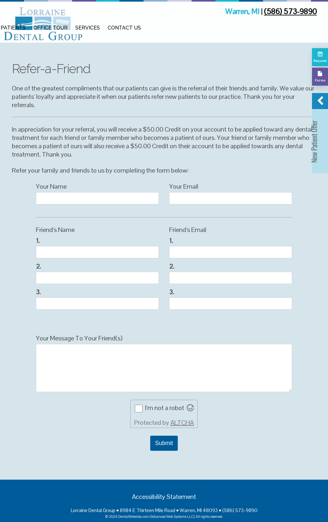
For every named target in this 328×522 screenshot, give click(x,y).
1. (38, 240)
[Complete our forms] (320, 77)
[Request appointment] (320, 57)
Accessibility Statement (164, 496)
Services (87, 28)
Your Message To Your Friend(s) (79, 338)
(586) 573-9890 (290, 11)
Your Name (51, 186)
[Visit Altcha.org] (190, 409)
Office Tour (50, 28)
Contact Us (124, 28)
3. (38, 292)
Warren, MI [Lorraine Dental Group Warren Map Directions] (243, 11)
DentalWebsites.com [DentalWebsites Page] (133, 516)
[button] (320, 133)
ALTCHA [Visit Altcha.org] (182, 422)
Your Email (183, 186)
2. (38, 266)
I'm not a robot (164, 408)
